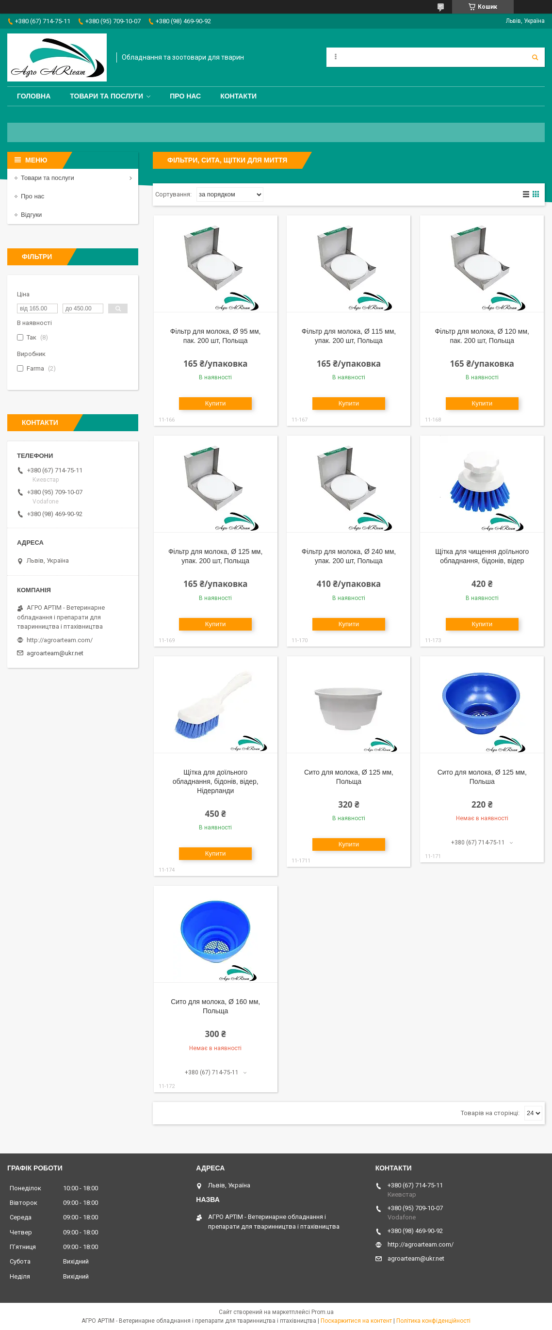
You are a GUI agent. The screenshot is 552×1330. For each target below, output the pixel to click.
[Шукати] (535, 57)
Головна (33, 96)
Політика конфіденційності (433, 1320)
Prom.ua (322, 1312)
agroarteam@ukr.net (55, 653)
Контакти (238, 96)
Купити (215, 403)
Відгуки (31, 214)
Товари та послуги (106, 96)
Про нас (185, 96)
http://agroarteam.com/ (60, 640)
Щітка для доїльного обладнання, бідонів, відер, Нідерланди (216, 781)
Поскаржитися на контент (356, 1320)
